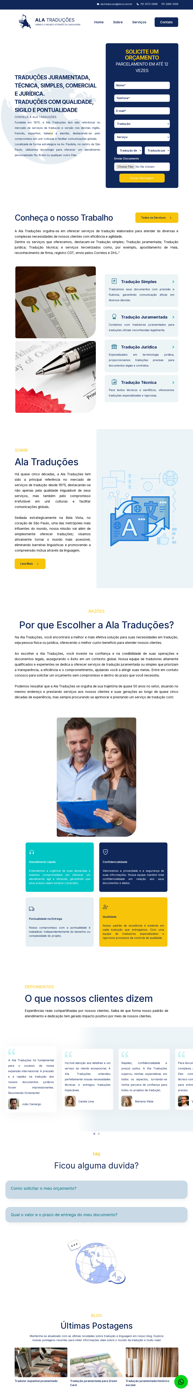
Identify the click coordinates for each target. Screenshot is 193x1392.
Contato (166, 22)
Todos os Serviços (157, 218)
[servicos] (142, 137)
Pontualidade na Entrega (45, 918)
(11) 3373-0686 (149, 4)
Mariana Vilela (144, 1101)
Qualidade (109, 916)
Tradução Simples (139, 281)
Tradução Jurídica (139, 347)
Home (99, 22)
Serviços (139, 22)
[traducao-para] (157, 150)
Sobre (118, 22)
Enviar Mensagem (142, 178)
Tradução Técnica (139, 382)
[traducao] (142, 124)
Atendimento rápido (42, 862)
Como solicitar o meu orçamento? (43, 1188)
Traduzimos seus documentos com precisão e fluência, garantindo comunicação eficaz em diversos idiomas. (141, 295)
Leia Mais (30, 564)
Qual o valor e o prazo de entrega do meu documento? (64, 1214)
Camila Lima (86, 1101)
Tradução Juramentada (144, 317)
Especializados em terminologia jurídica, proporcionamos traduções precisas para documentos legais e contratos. (141, 360)
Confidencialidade (115, 862)
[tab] (94, 1134)
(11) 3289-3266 (169, 4)
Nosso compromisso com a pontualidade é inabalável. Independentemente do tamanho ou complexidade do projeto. (59, 931)
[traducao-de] (129, 150)
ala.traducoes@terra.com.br (116, 4)
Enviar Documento (126, 158)
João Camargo (31, 1104)
